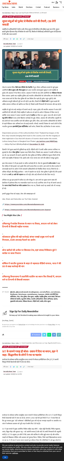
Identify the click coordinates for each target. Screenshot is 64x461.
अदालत (47, 294)
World (27, 16)
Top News (18, 16)
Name (6, 430)
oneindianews (32, 294)
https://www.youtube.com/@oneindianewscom (24, 204)
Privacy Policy (51, 324)
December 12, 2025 (37, 144)
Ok (5, 457)
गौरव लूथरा (30, 297)
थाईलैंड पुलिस (43, 297)
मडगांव (55, 299)
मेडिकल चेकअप (27, 301)
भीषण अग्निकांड (48, 299)
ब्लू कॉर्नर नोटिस (25, 299)
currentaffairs (45, 292)
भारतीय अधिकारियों (37, 299)
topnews (41, 294)
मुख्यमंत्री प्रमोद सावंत (16, 301)
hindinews (14, 294)
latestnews (22, 294)
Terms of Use (21, 324)
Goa (4, 16)
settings (15, 453)
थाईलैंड (37, 297)
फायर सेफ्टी (51, 297)
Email (6, 438)
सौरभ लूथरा (47, 301)
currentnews (55, 292)
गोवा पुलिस (23, 297)
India (10, 16)
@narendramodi (22, 292)
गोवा (18, 297)
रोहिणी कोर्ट (36, 301)
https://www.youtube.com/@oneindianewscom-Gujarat (27, 210)
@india (12, 292)
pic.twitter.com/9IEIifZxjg (47, 141)
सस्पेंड (41, 301)
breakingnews (34, 292)
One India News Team (9, 44)
